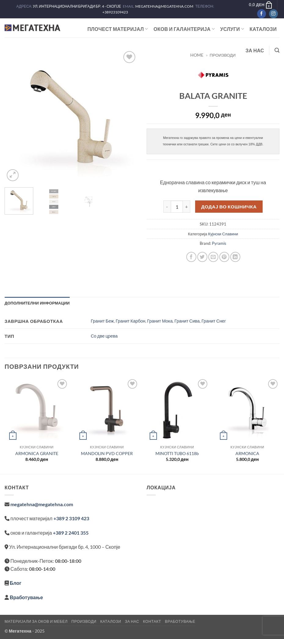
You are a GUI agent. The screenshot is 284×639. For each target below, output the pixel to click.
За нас (255, 50)
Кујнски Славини (223, 233)
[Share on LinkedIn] (235, 257)
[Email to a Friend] (213, 257)
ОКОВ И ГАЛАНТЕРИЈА (184, 29)
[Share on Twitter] (202, 257)
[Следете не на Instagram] (273, 13)
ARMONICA (247, 453)
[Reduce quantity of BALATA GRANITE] (167, 206)
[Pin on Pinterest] (224, 257)
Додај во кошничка (229, 206)
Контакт (152, 621)
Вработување (26, 597)
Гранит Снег (214, 320)
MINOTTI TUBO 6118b (177, 453)
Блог (15, 583)
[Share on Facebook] (191, 257)
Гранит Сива (187, 320)
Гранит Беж (102, 320)
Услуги (232, 29)
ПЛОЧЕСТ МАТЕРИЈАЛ (117, 29)
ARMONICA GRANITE (36, 453)
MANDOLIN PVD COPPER (107, 453)
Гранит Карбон (130, 320)
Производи (83, 621)
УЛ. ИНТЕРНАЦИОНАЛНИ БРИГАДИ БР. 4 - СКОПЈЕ (77, 6)
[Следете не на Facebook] (261, 13)
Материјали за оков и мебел (36, 621)
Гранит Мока (160, 320)
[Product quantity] (177, 206)
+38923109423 (115, 12)
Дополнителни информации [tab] (37, 303)
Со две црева (104, 335)
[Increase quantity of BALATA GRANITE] (186, 206)
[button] (260, 5)
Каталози (263, 29)
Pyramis (219, 243)
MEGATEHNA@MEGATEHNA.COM (164, 6)
